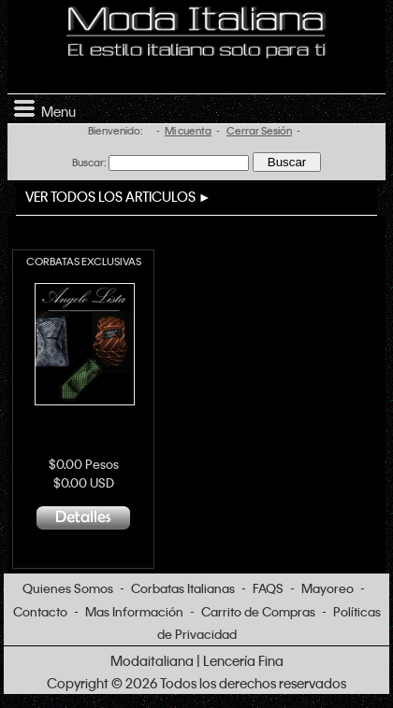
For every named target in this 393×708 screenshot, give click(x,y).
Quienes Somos (67, 588)
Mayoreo (327, 588)
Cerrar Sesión (259, 130)
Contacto (40, 611)
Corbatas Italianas (183, 588)
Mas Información (134, 611)
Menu (41, 107)
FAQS (268, 588)
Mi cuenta (188, 130)
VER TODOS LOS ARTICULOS (110, 196)
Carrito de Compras (258, 611)
